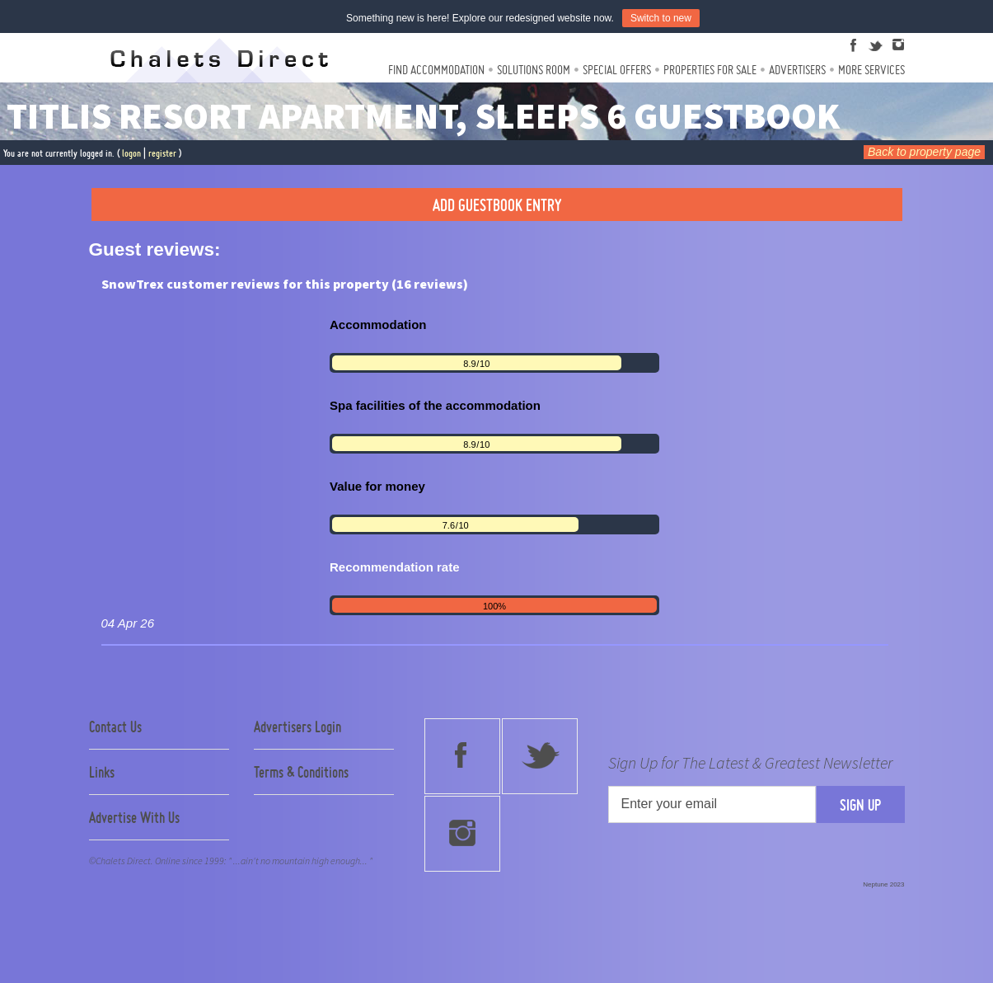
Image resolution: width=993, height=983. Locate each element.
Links (102, 772)
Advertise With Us (134, 817)
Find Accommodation (436, 70)
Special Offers (617, 70)
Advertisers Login (297, 726)
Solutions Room (533, 70)
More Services (871, 70)
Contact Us (115, 726)
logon (131, 153)
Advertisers (797, 70)
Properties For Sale (709, 70)
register (162, 153)
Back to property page (924, 151)
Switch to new (660, 18)
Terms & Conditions (301, 772)
